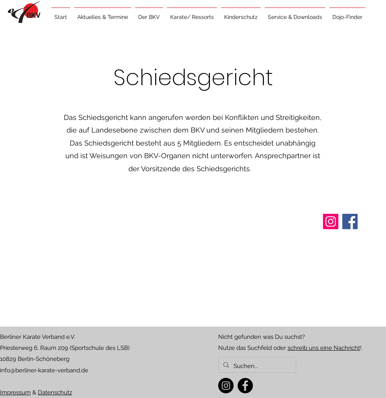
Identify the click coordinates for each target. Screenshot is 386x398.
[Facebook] (245, 385)
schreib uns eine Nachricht (324, 347)
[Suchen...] (256, 366)
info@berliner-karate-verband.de (44, 370)
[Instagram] (226, 385)
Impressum (15, 392)
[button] (102, 13)
